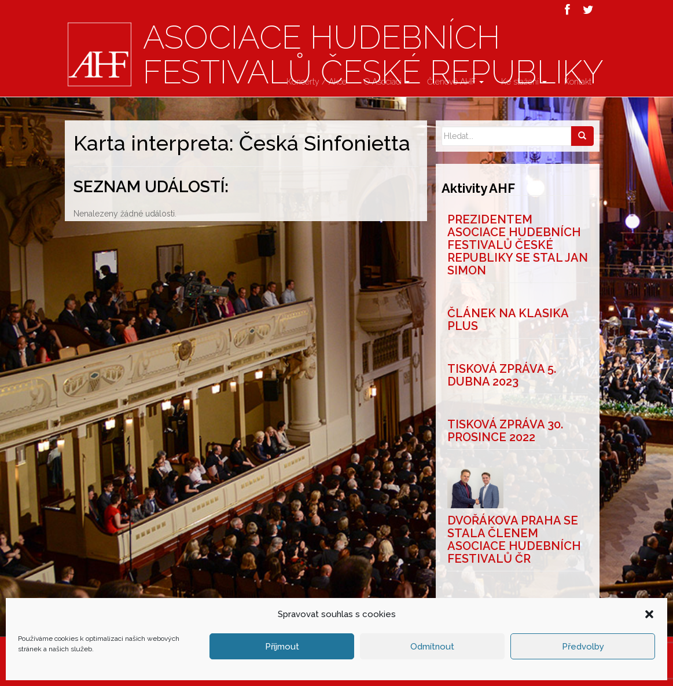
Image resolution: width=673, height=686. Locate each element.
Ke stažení (524, 81)
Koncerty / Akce (316, 81)
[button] (649, 662)
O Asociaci (387, 81)
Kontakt (577, 81)
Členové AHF (455, 81)
